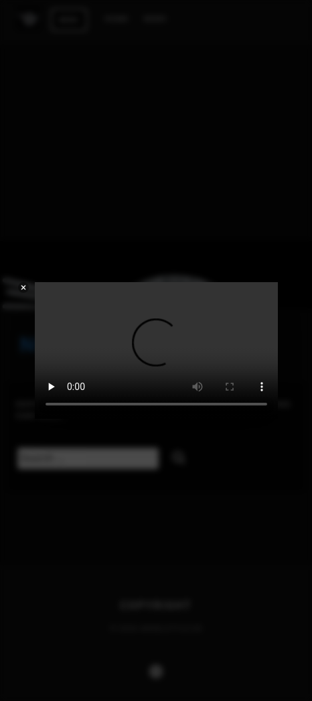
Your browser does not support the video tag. (156, 350)
